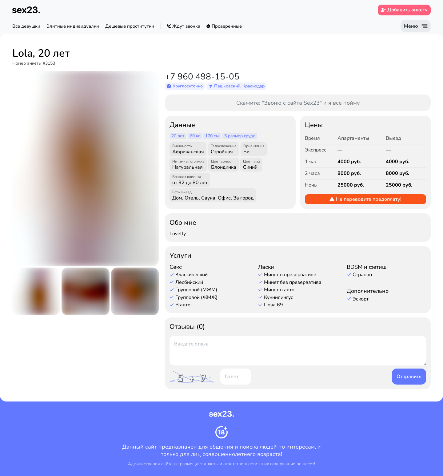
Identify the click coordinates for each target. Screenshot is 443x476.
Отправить (409, 376)
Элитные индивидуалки (72, 26)
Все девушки (26, 26)
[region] (203, 26)
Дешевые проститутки (129, 26)
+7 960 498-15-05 (202, 77)
